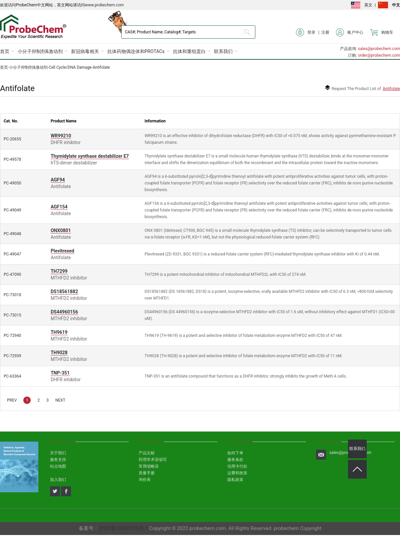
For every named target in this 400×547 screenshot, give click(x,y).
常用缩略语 (149, 466)
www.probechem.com (104, 5)
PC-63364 (12, 376)
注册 (325, 32)
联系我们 (223, 51)
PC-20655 (12, 139)
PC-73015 (12, 315)
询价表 (145, 479)
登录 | (308, 32)
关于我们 (58, 453)
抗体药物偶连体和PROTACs (136, 51)
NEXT (60, 400)
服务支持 (58, 459)
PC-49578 (12, 159)
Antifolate (101, 67)
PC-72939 (12, 356)
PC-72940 (12, 335)
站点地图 (58, 466)
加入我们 (58, 479)
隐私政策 (235, 479)
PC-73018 (12, 295)
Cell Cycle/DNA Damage (70, 67)
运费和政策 (237, 473)
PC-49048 (12, 233)
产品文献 (147, 453)
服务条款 (235, 459)
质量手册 (147, 473)
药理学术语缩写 (153, 459)
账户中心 (349, 32)
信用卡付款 (237, 466)
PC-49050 (12, 183)
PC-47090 (12, 274)
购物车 (381, 32)
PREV (12, 400)
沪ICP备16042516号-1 (123, 528)
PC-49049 (12, 210)
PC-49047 (12, 254)
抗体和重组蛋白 (189, 51)
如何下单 (235, 453)
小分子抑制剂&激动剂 (40, 51)
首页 (4, 51)
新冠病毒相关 (85, 51)
